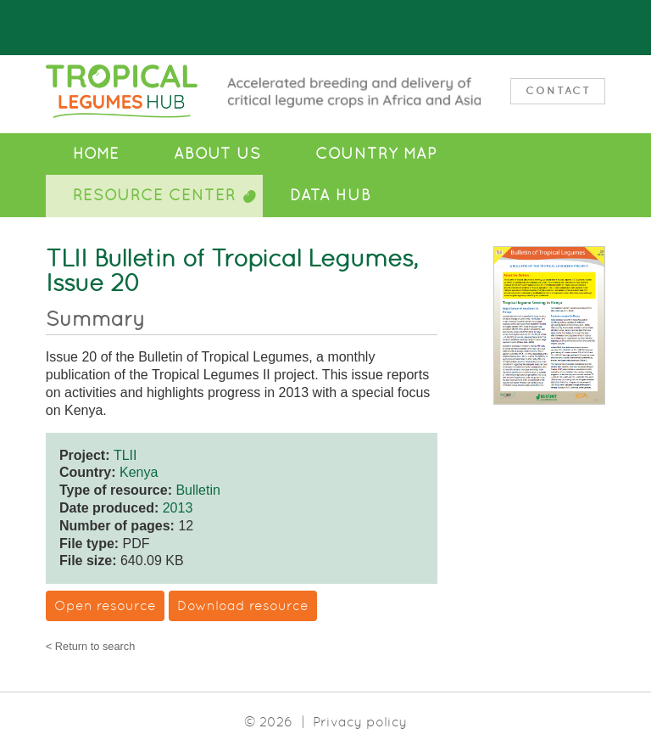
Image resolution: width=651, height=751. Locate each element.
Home (96, 153)
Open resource (105, 605)
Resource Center (154, 195)
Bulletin (197, 490)
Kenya (139, 472)
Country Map (376, 153)
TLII (125, 455)
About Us (217, 153)
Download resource (243, 605)
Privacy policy (360, 722)
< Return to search (91, 647)
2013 (178, 508)
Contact (558, 90)
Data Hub (330, 195)
